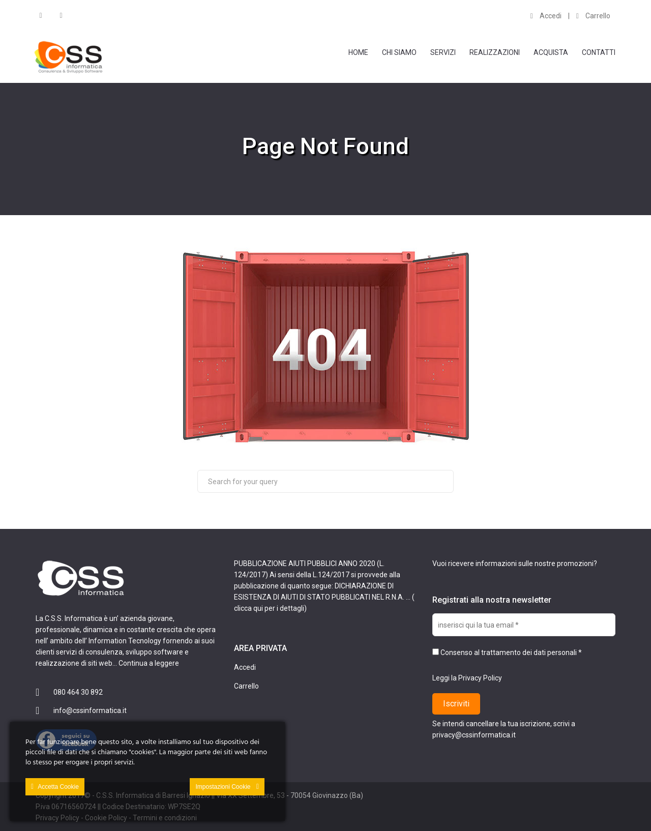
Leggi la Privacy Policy (467, 678)
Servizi (443, 52)
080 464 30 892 (78, 692)
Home (358, 52)
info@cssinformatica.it (90, 710)
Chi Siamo (399, 52)
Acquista (551, 52)
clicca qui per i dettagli (269, 608)
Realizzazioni (494, 52)
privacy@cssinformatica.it (474, 735)
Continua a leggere (149, 663)
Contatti (598, 52)
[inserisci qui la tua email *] (523, 624)
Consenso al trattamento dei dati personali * (507, 652)
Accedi (545, 16)
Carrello (593, 16)
